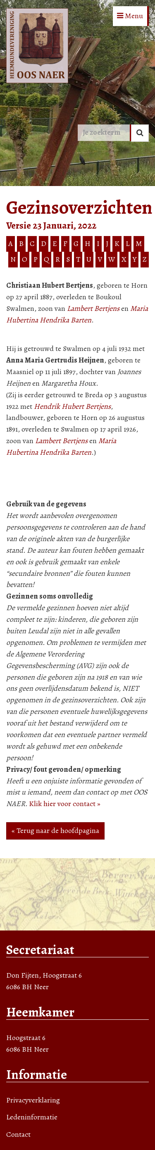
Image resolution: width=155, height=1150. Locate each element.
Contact (18, 1134)
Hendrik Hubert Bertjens (72, 406)
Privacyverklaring (33, 1100)
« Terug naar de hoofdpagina (55, 830)
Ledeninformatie (31, 1117)
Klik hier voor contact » (64, 804)
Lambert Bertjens (93, 308)
